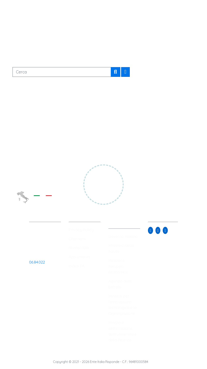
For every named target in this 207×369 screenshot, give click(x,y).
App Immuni (79, 256)
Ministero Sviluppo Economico (118, 266)
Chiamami (77, 238)
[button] (150, 230)
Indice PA (77, 265)
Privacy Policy (81, 229)
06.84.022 (37, 262)
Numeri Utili (79, 247)
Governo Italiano (123, 236)
